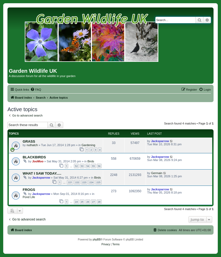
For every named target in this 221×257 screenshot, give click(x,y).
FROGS (29, 190)
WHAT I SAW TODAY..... (42, 173)
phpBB (97, 239)
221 (70, 182)
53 (82, 166)
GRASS (29, 141)
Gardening (88, 145)
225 (99, 182)
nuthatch (32, 145)
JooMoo (37, 161)
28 (99, 201)
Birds (90, 161)
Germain (156, 173)
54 (87, 166)
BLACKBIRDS (34, 157)
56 (99, 166)
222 (77, 182)
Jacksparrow (160, 141)
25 (82, 201)
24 (76, 201)
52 (76, 166)
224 (91, 182)
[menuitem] (35, 89)
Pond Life (29, 197)
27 (93, 201)
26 (87, 201)
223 (84, 182)
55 (93, 166)
